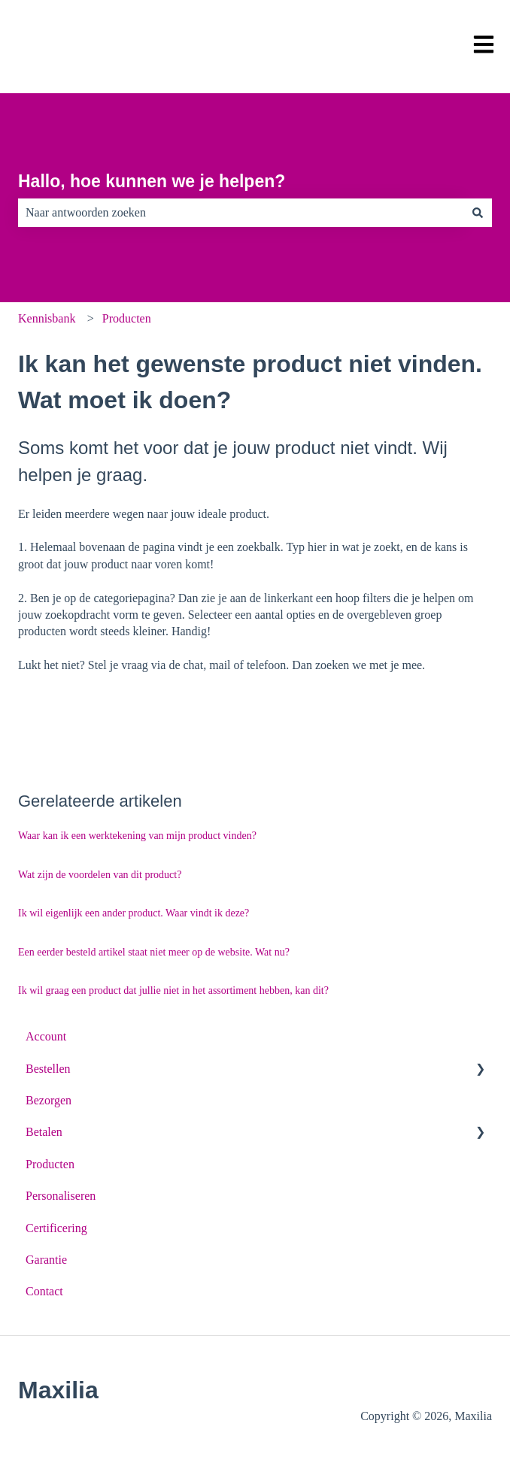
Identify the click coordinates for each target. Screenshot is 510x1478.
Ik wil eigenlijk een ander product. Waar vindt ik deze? (133, 913)
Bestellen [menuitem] (48, 1068)
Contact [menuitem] (44, 1291)
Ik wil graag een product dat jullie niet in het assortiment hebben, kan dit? (173, 990)
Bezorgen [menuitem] (48, 1100)
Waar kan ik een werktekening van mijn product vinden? (137, 835)
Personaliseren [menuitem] (61, 1195)
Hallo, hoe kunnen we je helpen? (151, 181)
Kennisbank (46, 318)
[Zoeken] (477, 212)
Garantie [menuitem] (46, 1259)
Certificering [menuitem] (56, 1228)
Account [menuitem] (46, 1036)
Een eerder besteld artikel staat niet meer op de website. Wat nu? (154, 952)
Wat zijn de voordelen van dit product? (99, 874)
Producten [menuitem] (50, 1164)
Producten (126, 318)
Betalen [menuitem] (44, 1131)
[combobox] (240, 212)
